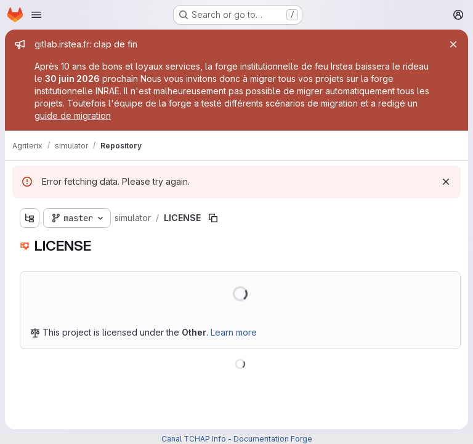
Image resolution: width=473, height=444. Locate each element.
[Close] (453, 44)
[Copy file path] (213, 218)
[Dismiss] (446, 181)
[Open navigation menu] (36, 15)
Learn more (234, 332)
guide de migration (72, 115)
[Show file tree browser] (29, 218)
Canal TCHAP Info (193, 438)
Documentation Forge (272, 438)
